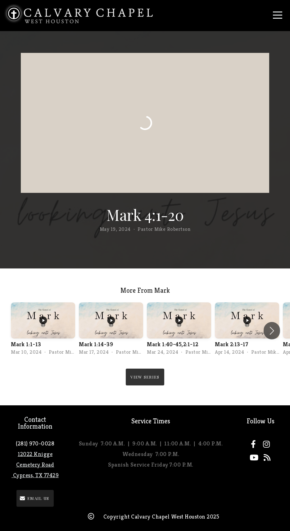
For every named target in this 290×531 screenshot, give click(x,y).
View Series (144, 377)
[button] (272, 331)
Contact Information (35, 423)
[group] (43, 330)
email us (34, 498)
